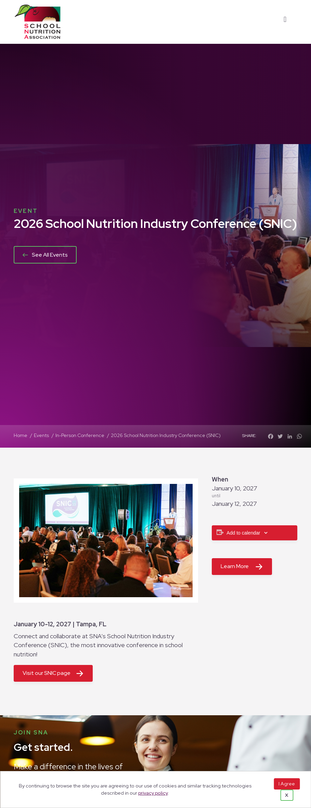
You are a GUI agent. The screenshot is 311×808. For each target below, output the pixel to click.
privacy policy (153, 793)
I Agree (286, 784)
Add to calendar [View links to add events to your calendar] (243, 533)
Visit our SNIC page (46, 673)
